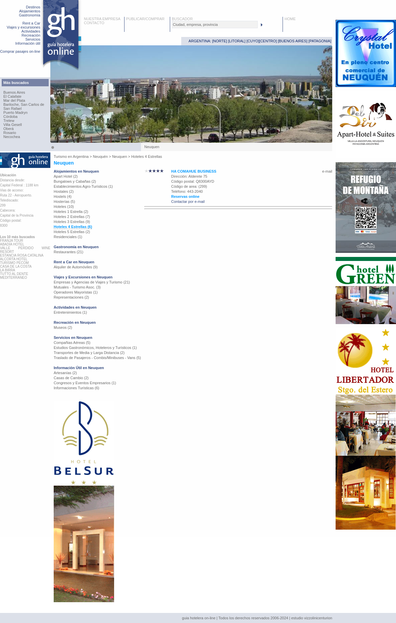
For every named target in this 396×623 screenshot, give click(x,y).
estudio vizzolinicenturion (311, 618)
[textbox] (215, 24)
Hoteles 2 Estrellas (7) (72, 217)
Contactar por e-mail (188, 201)
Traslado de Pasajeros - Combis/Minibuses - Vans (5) (97, 358)
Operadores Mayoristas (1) (76, 292)
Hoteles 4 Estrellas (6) (73, 227)
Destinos (33, 7)
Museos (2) (63, 327)
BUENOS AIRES (292, 41)
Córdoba (10, 117)
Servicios (32, 39)
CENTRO (268, 41)
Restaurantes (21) (68, 252)
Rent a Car (31, 23)
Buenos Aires (14, 92)
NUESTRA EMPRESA (102, 19)
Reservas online (185, 196)
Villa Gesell (12, 125)
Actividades (30, 31)
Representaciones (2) (71, 297)
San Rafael (12, 108)
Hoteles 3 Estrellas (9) (72, 222)
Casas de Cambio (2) (71, 378)
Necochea (11, 137)
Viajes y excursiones (23, 27)
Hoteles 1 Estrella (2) (71, 212)
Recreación (30, 35)
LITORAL (237, 41)
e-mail (327, 171)
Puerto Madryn (15, 112)
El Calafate (12, 96)
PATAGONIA (319, 41)
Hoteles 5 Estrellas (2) (72, 232)
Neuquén (100, 156)
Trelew (8, 121)
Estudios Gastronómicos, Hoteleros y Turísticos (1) (95, 348)
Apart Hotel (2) (66, 176)
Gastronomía (29, 15)
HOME (290, 19)
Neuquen (119, 156)
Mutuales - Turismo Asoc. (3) (77, 287)
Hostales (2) (63, 191)
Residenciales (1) (68, 237)
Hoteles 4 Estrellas (146, 156)
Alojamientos (29, 11)
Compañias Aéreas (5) (72, 343)
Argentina (81, 156)
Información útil (27, 43)
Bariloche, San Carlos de (23, 104)
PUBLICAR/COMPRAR (145, 19)
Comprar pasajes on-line (20, 51)
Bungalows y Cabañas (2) (75, 181)
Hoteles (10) (64, 207)
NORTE (219, 41)
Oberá (8, 129)
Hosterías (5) (64, 201)
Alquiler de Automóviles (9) (76, 267)
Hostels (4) (62, 196)
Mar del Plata (14, 100)
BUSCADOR (182, 19)
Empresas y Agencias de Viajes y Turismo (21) (92, 282)
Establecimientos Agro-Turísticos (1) (83, 186)
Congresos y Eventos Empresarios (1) (85, 383)
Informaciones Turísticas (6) (76, 388)
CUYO (253, 41)
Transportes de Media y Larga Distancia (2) (89, 353)
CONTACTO (94, 23)
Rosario (9, 133)
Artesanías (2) (65, 373)
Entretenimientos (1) (70, 312)
